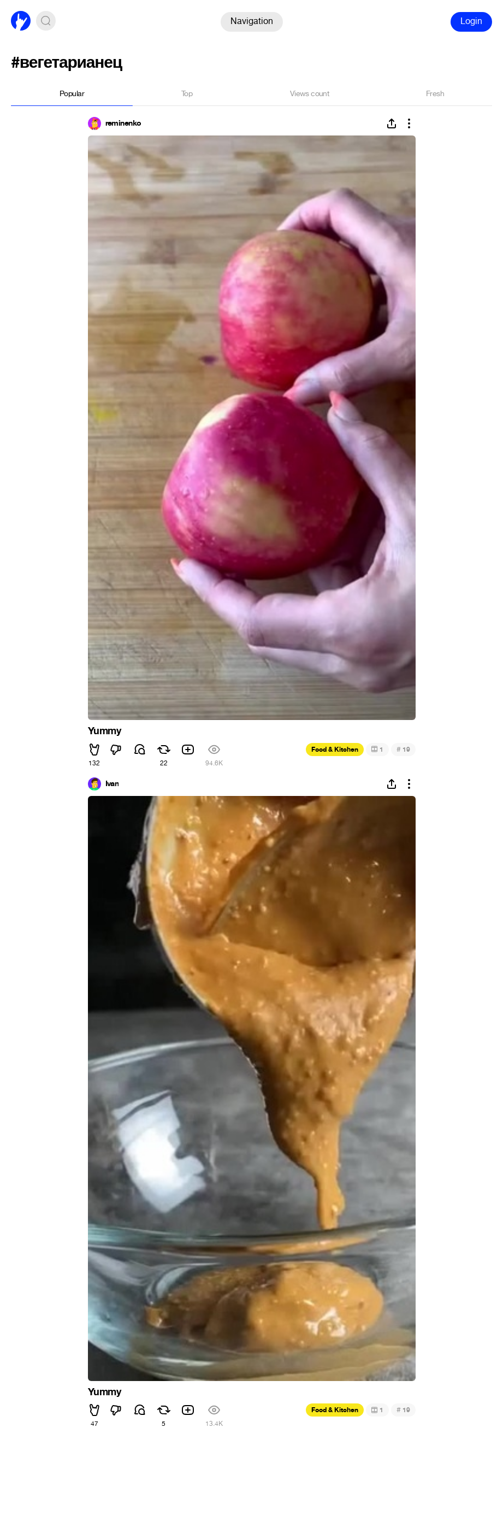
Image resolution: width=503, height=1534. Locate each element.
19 (403, 749)
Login (471, 21)
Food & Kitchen (334, 749)
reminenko (123, 123)
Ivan (112, 784)
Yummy (104, 731)
